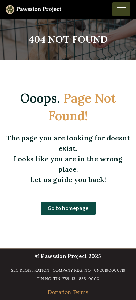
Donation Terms (68, 292)
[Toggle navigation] (121, 9)
